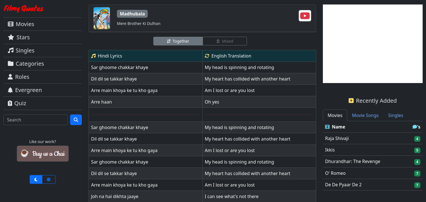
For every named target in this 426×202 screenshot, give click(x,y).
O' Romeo (335, 173)
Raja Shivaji (337, 138)
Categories (26, 63)
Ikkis (330, 150)
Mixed (224, 41)
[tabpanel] (373, 155)
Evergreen (25, 90)
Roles (18, 77)
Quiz (17, 103)
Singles (21, 50)
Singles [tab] (395, 115)
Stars (19, 37)
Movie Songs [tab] (365, 115)
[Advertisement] (373, 43)
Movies (21, 24)
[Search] (35, 119)
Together (178, 41)
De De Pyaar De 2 (343, 185)
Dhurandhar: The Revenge (352, 161)
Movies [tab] (335, 115)
